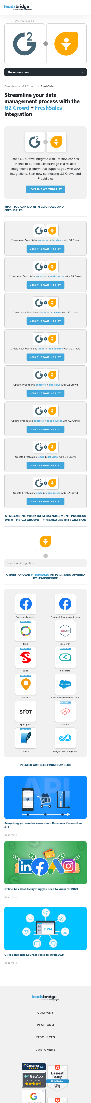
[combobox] (45, 563)
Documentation (18, 72)
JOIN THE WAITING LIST (45, 189)
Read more (10, 835)
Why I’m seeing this (24, 21)
